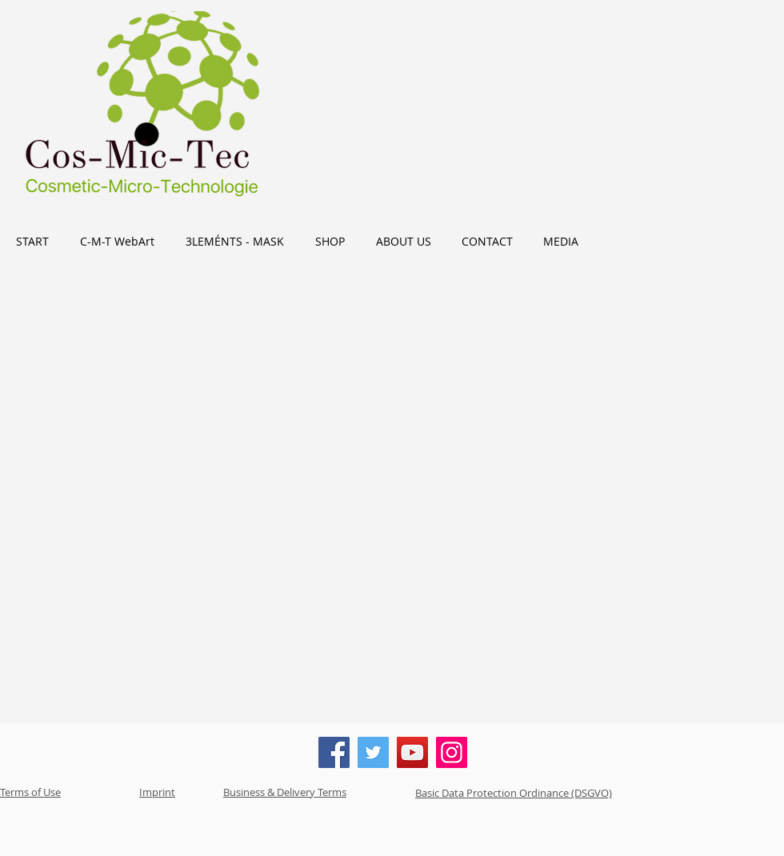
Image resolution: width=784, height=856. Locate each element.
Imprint (157, 792)
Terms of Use (30, 792)
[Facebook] (334, 752)
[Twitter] (373, 752)
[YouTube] (412, 752)
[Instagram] (451, 752)
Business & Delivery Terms (284, 792)
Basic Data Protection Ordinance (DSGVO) (513, 793)
